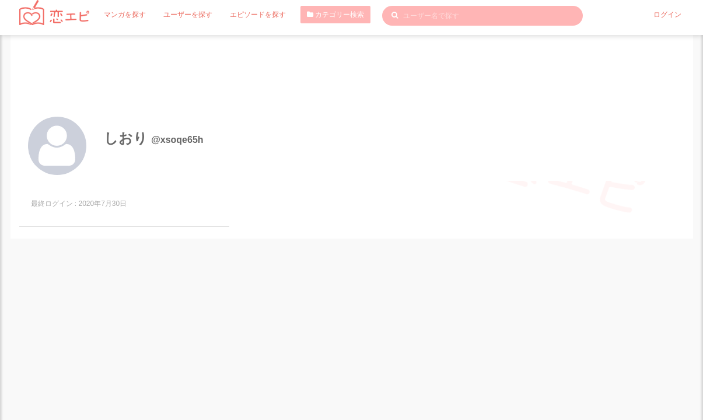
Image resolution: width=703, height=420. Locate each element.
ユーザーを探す (187, 14)
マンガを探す (125, 14)
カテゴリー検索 (335, 14)
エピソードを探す (258, 14)
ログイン (667, 14)
